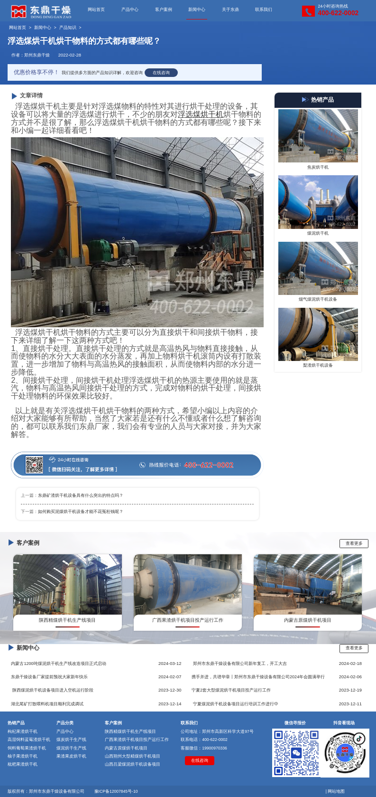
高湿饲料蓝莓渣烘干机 (29, 739)
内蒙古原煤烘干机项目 (126, 748)
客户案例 (163, 9)
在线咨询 (161, 72)
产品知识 (67, 27)
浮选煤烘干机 (200, 114)
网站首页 (96, 9)
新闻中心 (196, 9)
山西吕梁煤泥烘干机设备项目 (132, 764)
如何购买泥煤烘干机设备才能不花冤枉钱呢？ (80, 511)
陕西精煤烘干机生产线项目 (130, 731)
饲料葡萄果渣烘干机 (27, 748)
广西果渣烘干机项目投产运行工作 (137, 739)
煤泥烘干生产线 (71, 748)
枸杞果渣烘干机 (22, 731)
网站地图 (336, 791)
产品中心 (129, 9)
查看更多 (354, 543)
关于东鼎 (230, 9)
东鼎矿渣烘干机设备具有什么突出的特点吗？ (80, 495)
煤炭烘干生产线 (71, 739)
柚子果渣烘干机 (22, 756)
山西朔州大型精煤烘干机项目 (132, 756)
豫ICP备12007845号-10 (116, 791)
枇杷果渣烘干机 (22, 764)
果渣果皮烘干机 (71, 756)
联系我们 (263, 9)
